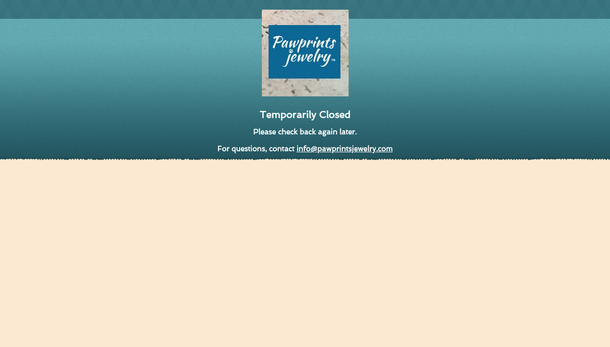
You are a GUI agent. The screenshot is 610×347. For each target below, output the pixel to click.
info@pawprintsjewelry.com (345, 149)
